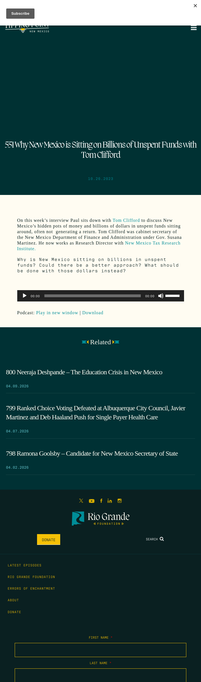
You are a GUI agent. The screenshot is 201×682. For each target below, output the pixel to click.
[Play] (24, 296)
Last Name (100, 662)
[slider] (92, 295)
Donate (48, 539)
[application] (100, 295)
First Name (101, 637)
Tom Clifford (126, 220)
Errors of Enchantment (31, 588)
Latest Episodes (25, 565)
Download (92, 312)
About (13, 600)
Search (155, 539)
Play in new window (57, 312)
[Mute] (161, 296)
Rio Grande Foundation (31, 576)
